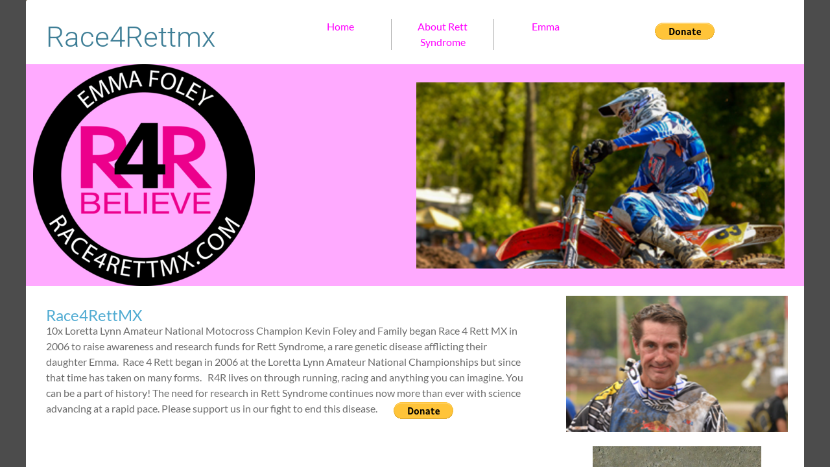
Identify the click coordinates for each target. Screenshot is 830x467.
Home (340, 26)
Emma (546, 26)
